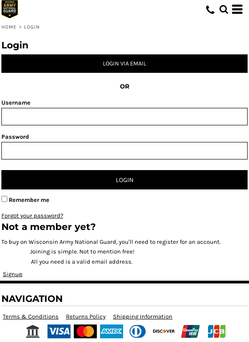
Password (15, 136)
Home (9, 27)
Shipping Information (142, 316)
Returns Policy (86, 316)
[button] (223, 9)
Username (15, 102)
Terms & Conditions (31, 316)
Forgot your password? (32, 215)
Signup (13, 274)
